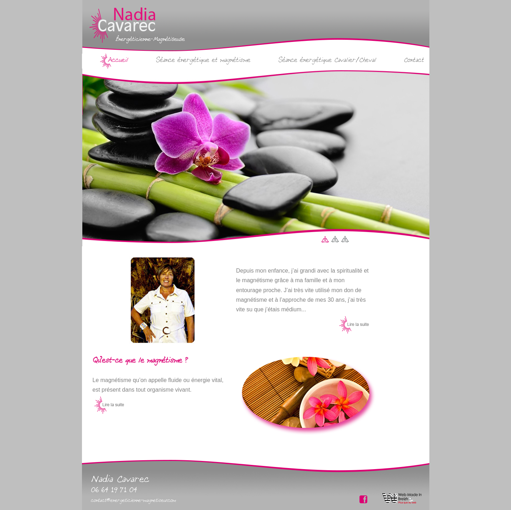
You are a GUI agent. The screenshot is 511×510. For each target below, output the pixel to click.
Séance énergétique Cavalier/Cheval (327, 59)
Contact (414, 59)
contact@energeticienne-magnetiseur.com (133, 499)
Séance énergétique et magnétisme (203, 59)
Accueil (118, 59)
